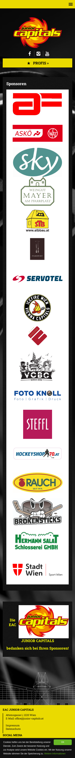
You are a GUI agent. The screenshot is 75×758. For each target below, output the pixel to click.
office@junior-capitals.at (29, 718)
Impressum (13, 725)
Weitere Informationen (55, 753)
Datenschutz (13, 729)
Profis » (37, 63)
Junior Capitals (37, 32)
